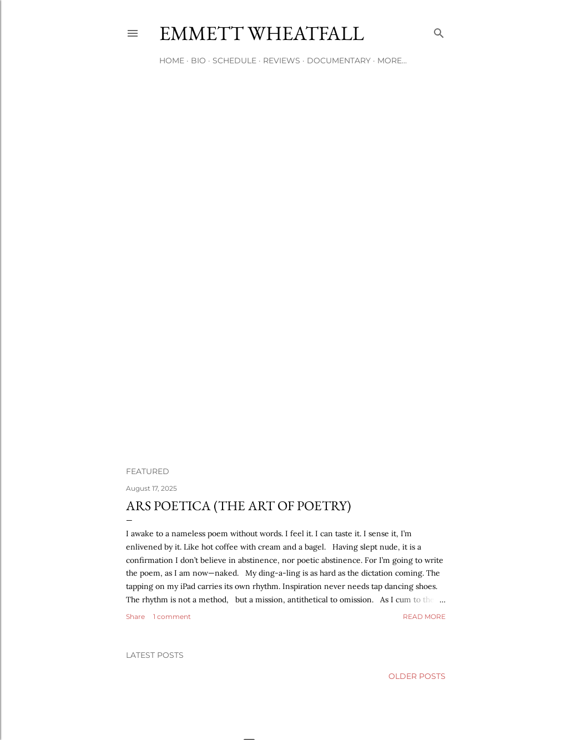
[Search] (439, 31)
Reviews (281, 61)
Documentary (339, 61)
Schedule (234, 61)
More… (392, 61)
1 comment (172, 616)
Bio (198, 61)
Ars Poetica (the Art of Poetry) (238, 505)
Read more (424, 616)
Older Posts (417, 676)
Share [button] (135, 616)
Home (171, 61)
